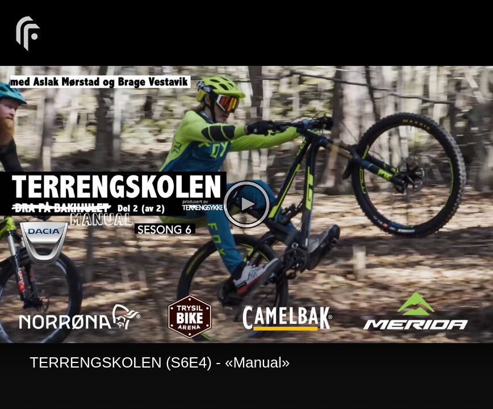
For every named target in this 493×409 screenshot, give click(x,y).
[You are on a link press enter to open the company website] (28, 32)
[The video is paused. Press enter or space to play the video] (246, 204)
